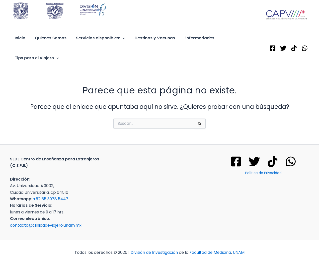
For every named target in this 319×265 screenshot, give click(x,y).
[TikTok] (294, 48)
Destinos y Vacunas (149, 38)
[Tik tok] (272, 161)
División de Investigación (154, 252)
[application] (118, 38)
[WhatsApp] (304, 48)
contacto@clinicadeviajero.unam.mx (45, 225)
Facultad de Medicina (210, 252)
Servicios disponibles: (96, 38)
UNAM (238, 252)
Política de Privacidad (263, 173)
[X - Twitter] (283, 48)
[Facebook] (272, 48)
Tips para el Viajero (36, 58)
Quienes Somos (48, 38)
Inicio (19, 38)
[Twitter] (254, 161)
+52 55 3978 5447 (50, 199)
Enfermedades (193, 38)
